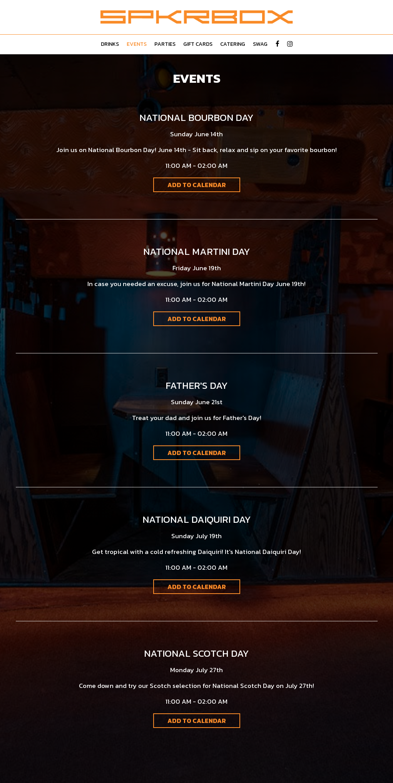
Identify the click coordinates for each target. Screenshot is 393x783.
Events (137, 44)
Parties (165, 44)
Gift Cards (197, 44)
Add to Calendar (196, 184)
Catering (232, 44)
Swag (260, 44)
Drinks (110, 44)
